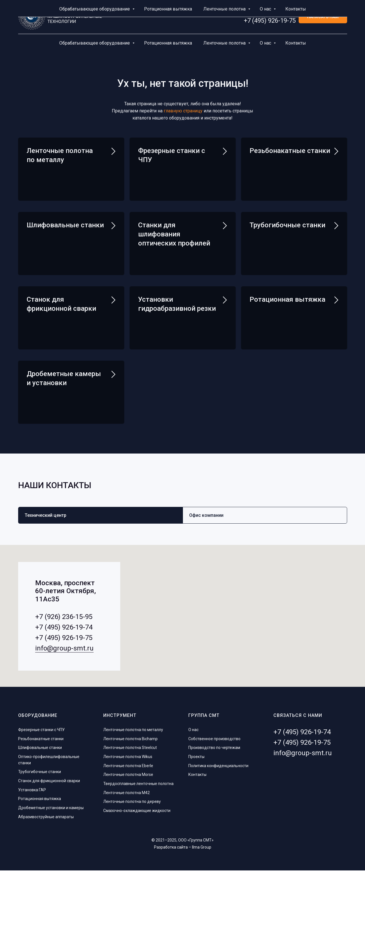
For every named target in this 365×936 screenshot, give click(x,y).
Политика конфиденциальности (218, 831)
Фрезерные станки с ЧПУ (41, 795)
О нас (266, 43)
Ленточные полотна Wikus (127, 822)
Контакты (295, 43)
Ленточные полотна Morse (128, 840)
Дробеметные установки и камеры (51, 873)
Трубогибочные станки (287, 241)
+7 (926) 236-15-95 (63, 683)
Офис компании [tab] (206, 581)
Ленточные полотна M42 (126, 858)
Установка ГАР (32, 855)
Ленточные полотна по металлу (133, 795)
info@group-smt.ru (64, 714)
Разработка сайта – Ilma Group (182, 912)
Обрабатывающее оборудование (95, 43)
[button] (323, 17)
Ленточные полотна (225, 43)
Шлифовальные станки (65, 241)
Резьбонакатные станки (290, 151)
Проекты (196, 822)
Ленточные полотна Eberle (128, 831)
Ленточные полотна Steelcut (130, 813)
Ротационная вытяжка (168, 43)
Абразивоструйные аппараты (46, 882)
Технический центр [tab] (45, 581)
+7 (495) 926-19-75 (270, 20)
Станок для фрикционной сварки (49, 846)
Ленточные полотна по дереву (132, 867)
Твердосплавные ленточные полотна (138, 849)
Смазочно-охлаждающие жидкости (136, 876)
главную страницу (183, 111)
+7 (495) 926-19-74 (270, 13)
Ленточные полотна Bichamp (130, 804)
